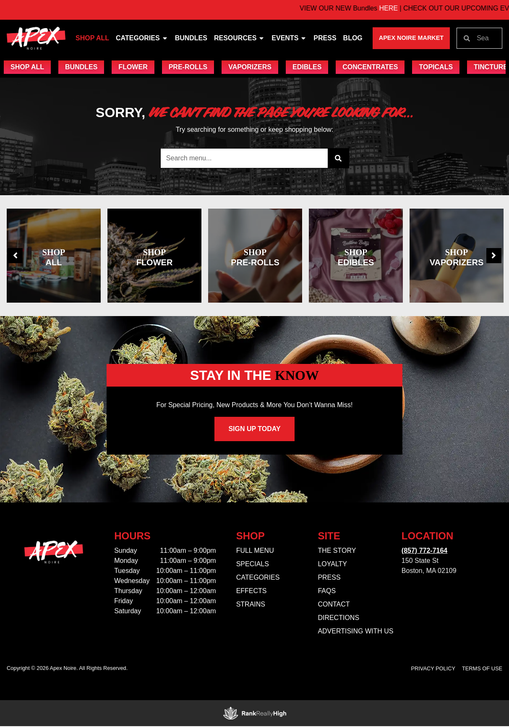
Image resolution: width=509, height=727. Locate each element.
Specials (252, 564)
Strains (250, 605)
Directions (338, 618)
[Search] (338, 159)
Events (289, 38)
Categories (142, 38)
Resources (239, 38)
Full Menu (255, 551)
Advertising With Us (355, 631)
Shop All (92, 38)
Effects (251, 591)
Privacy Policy (433, 669)
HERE (401, 8)
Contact (334, 605)
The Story (337, 551)
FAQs (327, 591)
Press (324, 38)
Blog (353, 38)
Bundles (191, 38)
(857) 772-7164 (424, 551)
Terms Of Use (482, 669)
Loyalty (332, 564)
